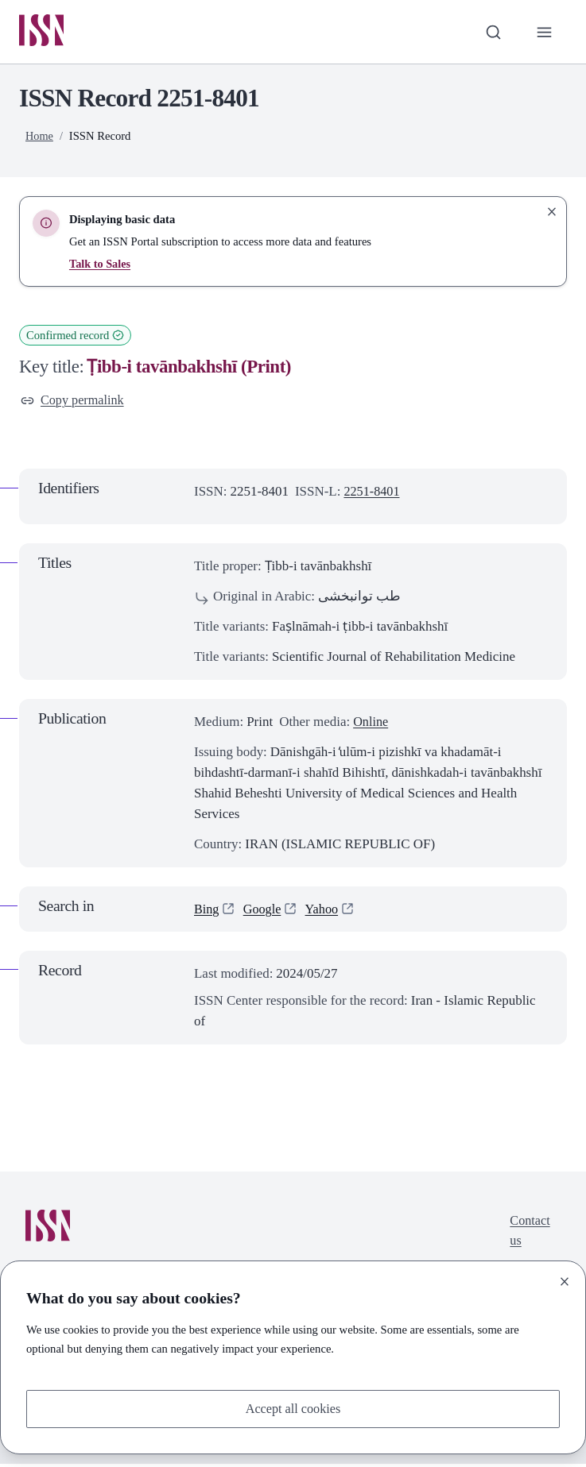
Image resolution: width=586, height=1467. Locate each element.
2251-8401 (372, 494)
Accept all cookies (293, 1407)
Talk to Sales (100, 265)
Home (39, 137)
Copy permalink (74, 402)
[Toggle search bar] (491, 33)
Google (264, 911)
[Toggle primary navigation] (544, 33)
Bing (207, 911)
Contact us (529, 1234)
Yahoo (325, 911)
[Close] (564, 1280)
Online (371, 724)
